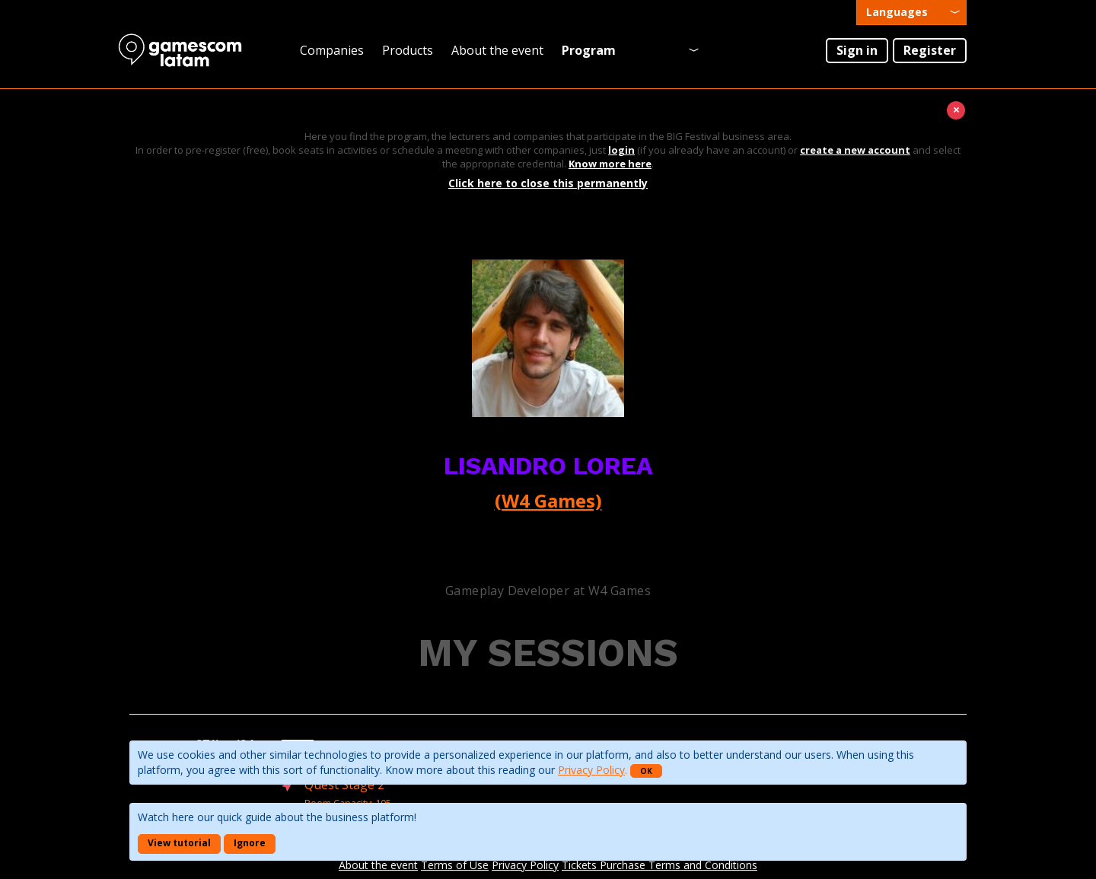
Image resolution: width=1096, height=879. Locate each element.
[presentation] (911, 12)
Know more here (610, 163)
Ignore (250, 842)
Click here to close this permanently (548, 183)
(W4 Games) (548, 500)
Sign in (857, 50)
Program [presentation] (589, 50)
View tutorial (179, 842)
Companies (332, 50)
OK (646, 771)
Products (407, 50)
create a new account (855, 150)
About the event (497, 50)
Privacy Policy (591, 770)
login (621, 150)
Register (929, 50)
